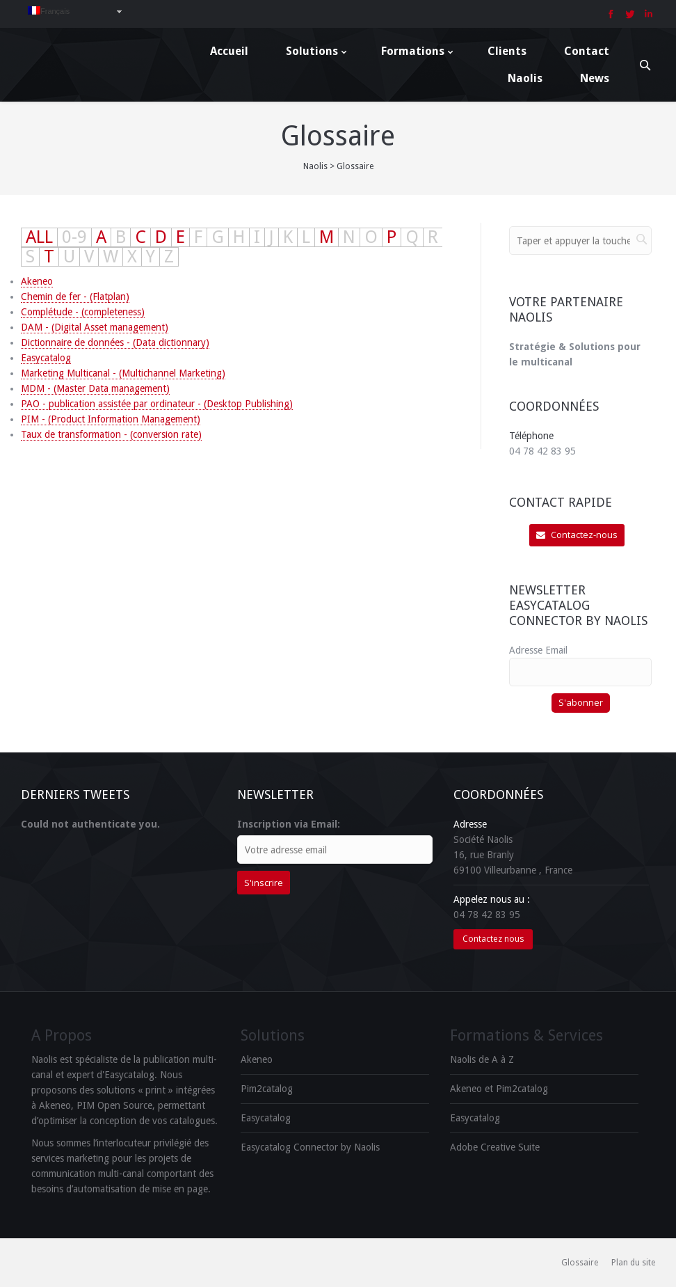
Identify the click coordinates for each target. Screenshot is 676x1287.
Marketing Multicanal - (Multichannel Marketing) (123, 373)
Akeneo (37, 281)
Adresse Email (538, 650)
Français (49, 10)
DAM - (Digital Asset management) (94, 327)
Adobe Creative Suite (495, 1147)
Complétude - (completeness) (83, 311)
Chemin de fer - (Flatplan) (75, 296)
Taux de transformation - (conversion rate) (111, 434)
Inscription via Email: (288, 824)
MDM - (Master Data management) (95, 388)
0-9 (74, 237)
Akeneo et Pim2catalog (499, 1088)
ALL (39, 237)
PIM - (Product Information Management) (110, 419)
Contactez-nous (577, 534)
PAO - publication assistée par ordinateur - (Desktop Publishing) (157, 403)
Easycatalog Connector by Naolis (310, 1147)
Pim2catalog (267, 1088)
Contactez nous (493, 939)
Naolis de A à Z (482, 1059)
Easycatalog (46, 357)
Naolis (315, 166)
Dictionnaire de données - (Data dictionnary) (115, 342)
